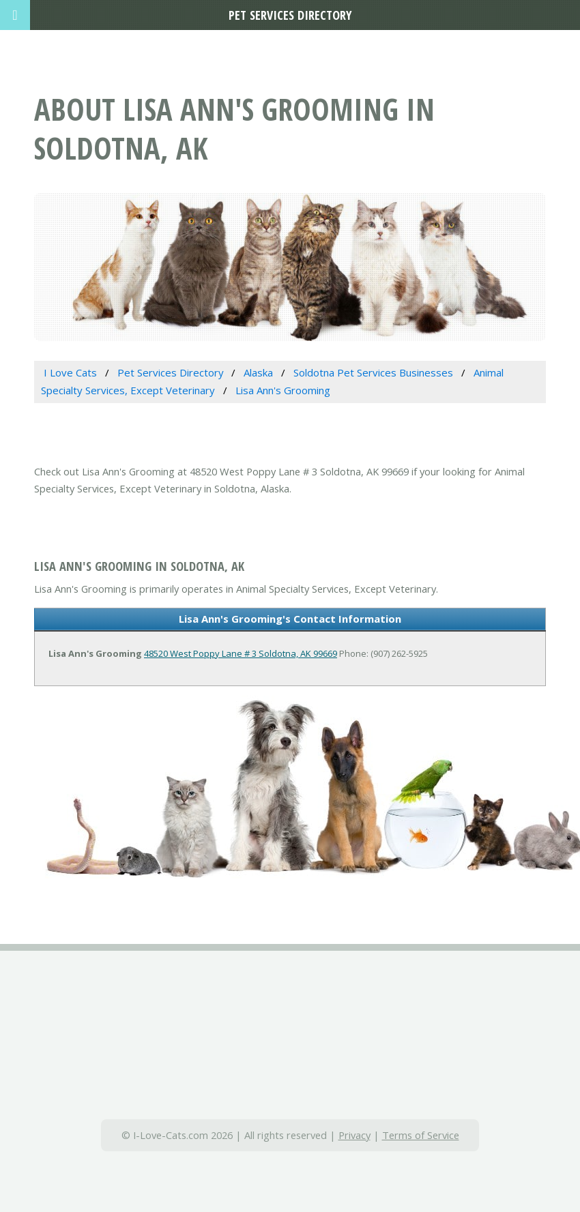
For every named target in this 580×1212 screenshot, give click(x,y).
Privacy (354, 1135)
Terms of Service (420, 1135)
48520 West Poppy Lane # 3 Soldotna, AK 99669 (240, 653)
